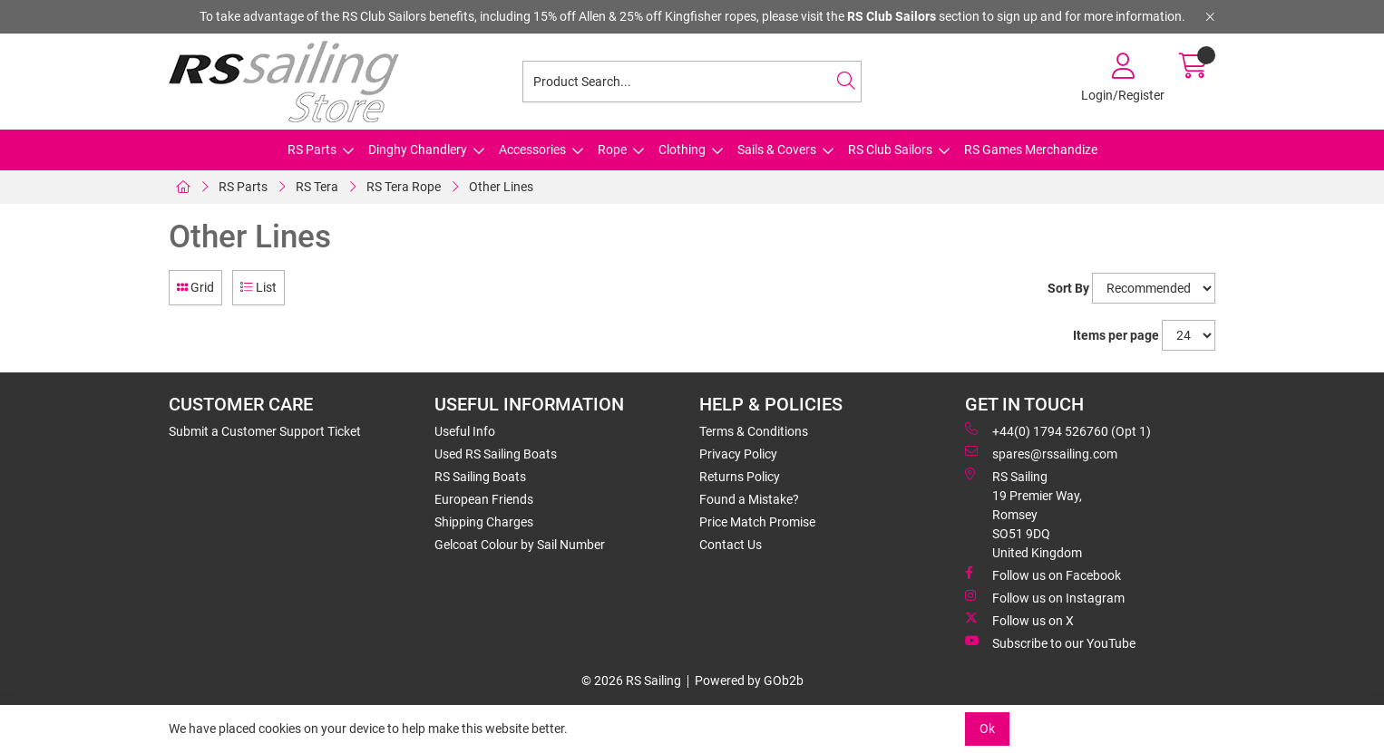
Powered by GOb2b (749, 680)
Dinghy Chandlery (417, 149)
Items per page (1116, 335)
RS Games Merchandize (1030, 149)
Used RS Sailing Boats (495, 454)
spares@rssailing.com (1041, 453)
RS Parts (312, 149)
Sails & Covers (776, 149)
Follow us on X (1019, 620)
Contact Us (730, 544)
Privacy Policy (738, 454)
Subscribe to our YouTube (1050, 642)
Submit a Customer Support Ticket (265, 431)
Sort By (1068, 288)
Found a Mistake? (749, 499)
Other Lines (501, 186)
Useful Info (464, 431)
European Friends (483, 499)
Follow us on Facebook (1043, 574)
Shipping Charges (483, 522)
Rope (612, 149)
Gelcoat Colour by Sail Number (519, 544)
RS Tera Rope (403, 186)
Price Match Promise (757, 522)
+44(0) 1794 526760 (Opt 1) (1058, 430)
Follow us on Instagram (1045, 597)
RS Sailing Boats (480, 476)
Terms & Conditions (753, 431)
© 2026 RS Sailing (631, 680)
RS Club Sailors (890, 149)
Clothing (682, 149)
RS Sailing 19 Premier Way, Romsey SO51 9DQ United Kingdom (1023, 514)
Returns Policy (739, 476)
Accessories (532, 149)
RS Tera (317, 186)
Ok (987, 728)
